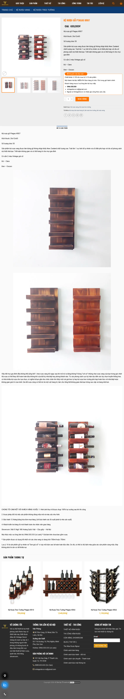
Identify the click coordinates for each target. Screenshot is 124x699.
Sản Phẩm (34, 3)
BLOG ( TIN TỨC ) (70, 642)
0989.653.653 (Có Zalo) (44, 665)
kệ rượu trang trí (79, 110)
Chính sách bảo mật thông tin (74, 663)
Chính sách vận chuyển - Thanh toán (77, 659)
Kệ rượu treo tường (44, 10)
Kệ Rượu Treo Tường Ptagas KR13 (21, 610)
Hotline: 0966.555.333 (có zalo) (44, 648)
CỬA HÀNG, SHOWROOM (73, 638)
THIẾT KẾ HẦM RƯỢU (72, 629)
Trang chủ (7, 10)
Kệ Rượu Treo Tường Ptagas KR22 (104, 610)
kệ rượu (71, 110)
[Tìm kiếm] (113, 3)
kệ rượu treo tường (90, 110)
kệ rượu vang (101, 110)
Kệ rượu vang (23, 10)
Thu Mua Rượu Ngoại (71, 646)
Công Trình (76, 3)
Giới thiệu (20, 3)
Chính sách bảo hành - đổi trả (75, 655)
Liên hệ (101, 3)
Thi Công (62, 3)
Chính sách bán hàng (71, 650)
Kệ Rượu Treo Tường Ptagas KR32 (62, 610)
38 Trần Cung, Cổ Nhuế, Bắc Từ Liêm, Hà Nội (45, 633)
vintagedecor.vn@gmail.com (45, 669)
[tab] (62, 128)
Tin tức (90, 3)
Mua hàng (82, 99)
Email (96, 637)
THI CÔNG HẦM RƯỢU (72, 634)
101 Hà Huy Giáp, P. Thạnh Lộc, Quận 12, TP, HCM (45, 659)
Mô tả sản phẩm (62, 128)
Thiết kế (48, 3)
